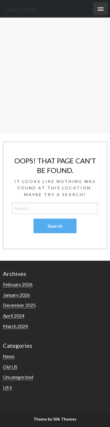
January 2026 (16, 295)
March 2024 (15, 326)
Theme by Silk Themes (55, 418)
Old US (10, 366)
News (9, 356)
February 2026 (18, 284)
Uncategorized (18, 377)
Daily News (22, 9)
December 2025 (19, 305)
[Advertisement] (55, 75)
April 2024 (13, 315)
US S (7, 387)
